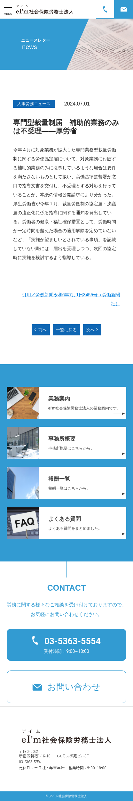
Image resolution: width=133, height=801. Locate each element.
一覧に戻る (66, 329)
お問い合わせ (73, 687)
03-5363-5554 (72, 641)
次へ (90, 329)
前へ (42, 329)
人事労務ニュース (34, 103)
